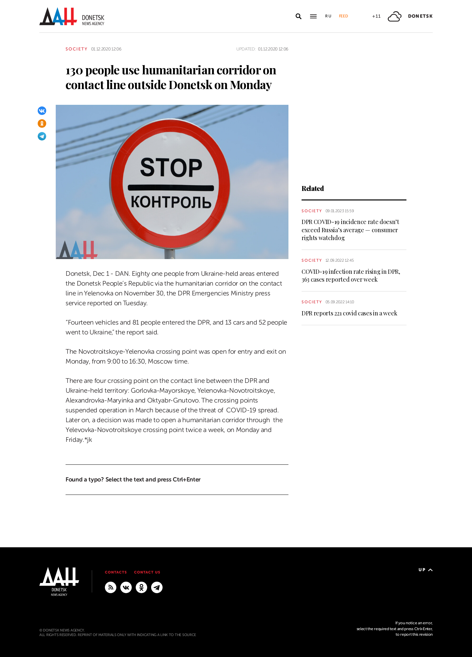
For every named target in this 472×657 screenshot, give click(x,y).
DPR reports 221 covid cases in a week (349, 313)
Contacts (116, 572)
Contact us (147, 572)
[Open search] (298, 16)
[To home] (71, 16)
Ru (328, 16)
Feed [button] (343, 16)
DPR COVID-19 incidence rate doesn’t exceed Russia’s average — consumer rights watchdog (350, 230)
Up (426, 569)
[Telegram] (42, 136)
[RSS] (110, 587)
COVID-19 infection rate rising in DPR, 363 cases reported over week (351, 275)
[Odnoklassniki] (42, 123)
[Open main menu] (313, 16)
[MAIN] (157, 587)
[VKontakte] (42, 110)
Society (77, 49)
